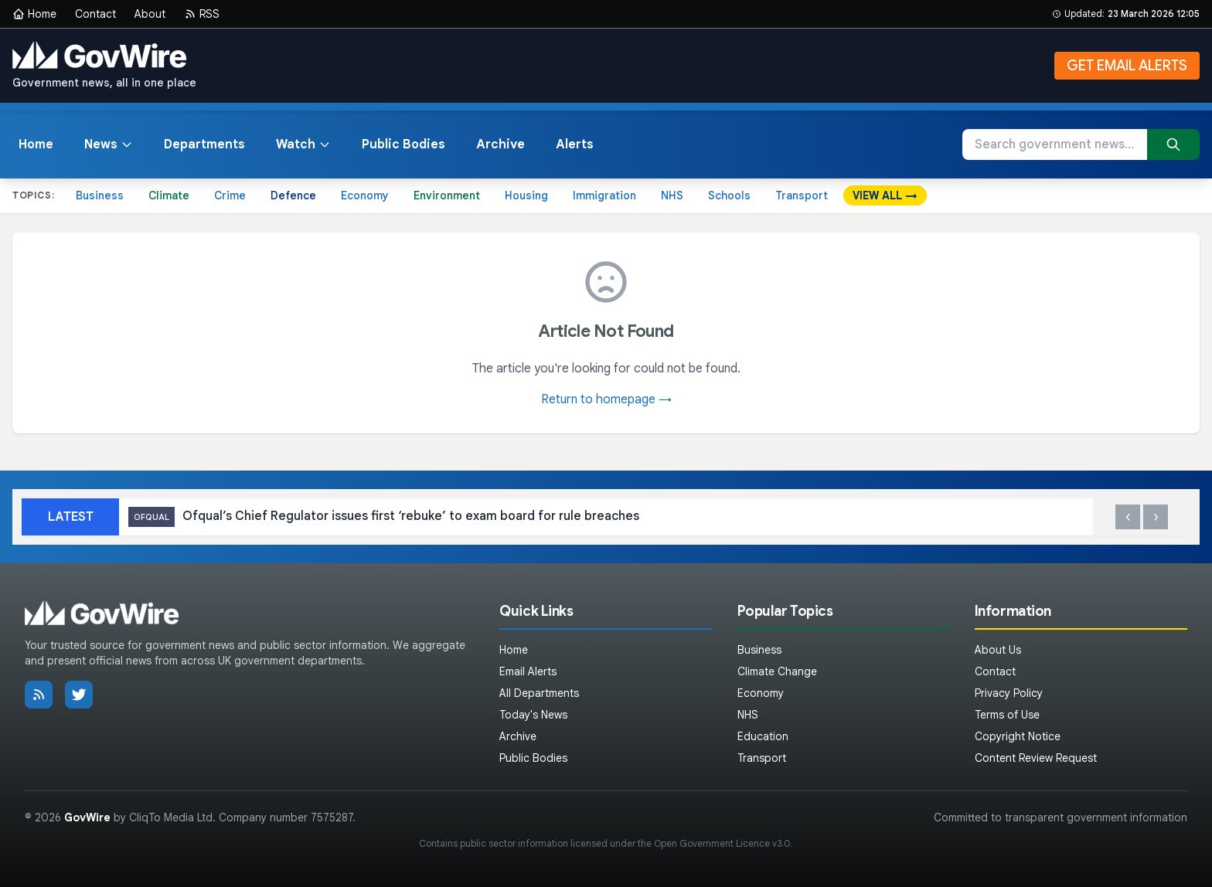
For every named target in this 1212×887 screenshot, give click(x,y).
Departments (204, 144)
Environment (447, 195)
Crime (230, 195)
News (108, 144)
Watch (303, 144)
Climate (168, 195)
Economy (365, 195)
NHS (672, 195)
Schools (729, 195)
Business (100, 195)
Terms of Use (1007, 715)
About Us (998, 650)
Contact (95, 14)
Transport (801, 195)
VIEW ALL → (885, 195)
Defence (293, 195)
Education (762, 736)
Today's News (533, 715)
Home (34, 14)
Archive (500, 144)
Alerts (575, 144)
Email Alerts (528, 671)
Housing (526, 195)
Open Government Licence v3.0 (722, 843)
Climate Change (777, 671)
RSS (202, 14)
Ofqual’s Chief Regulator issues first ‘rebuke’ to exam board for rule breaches (383, 517)
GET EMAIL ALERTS (1127, 65)
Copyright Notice (1017, 736)
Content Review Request (1036, 758)
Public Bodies (403, 144)
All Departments (539, 693)
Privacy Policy (1009, 693)
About (149, 14)
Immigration (604, 195)
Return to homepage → (606, 399)
